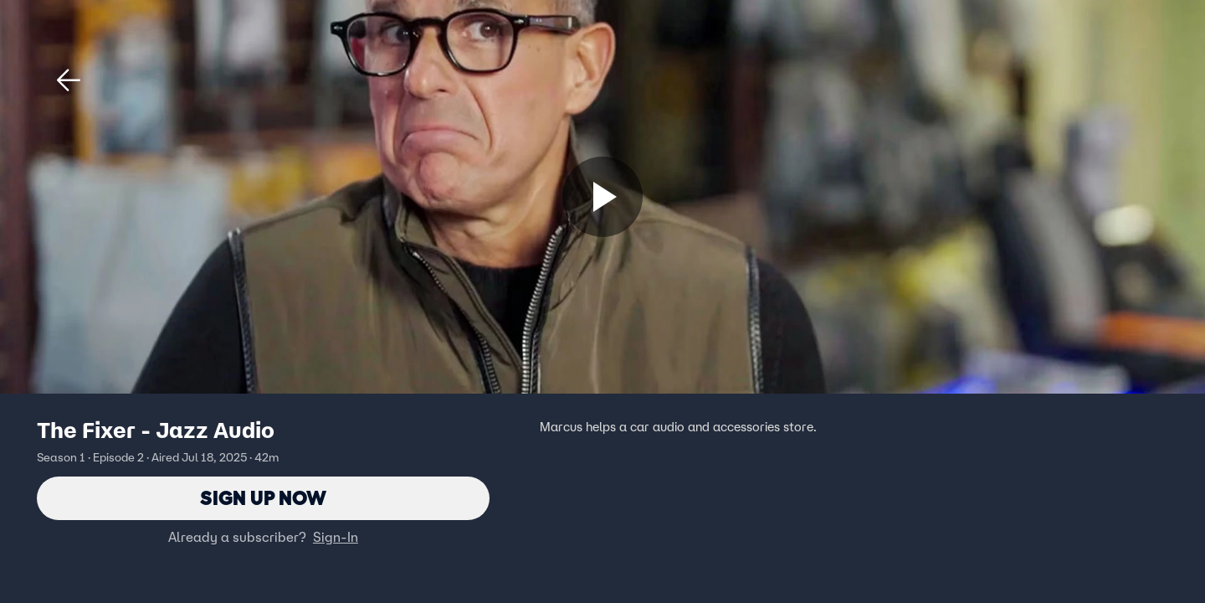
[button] (68, 80)
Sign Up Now (263, 498)
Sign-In (335, 536)
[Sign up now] (602, 197)
